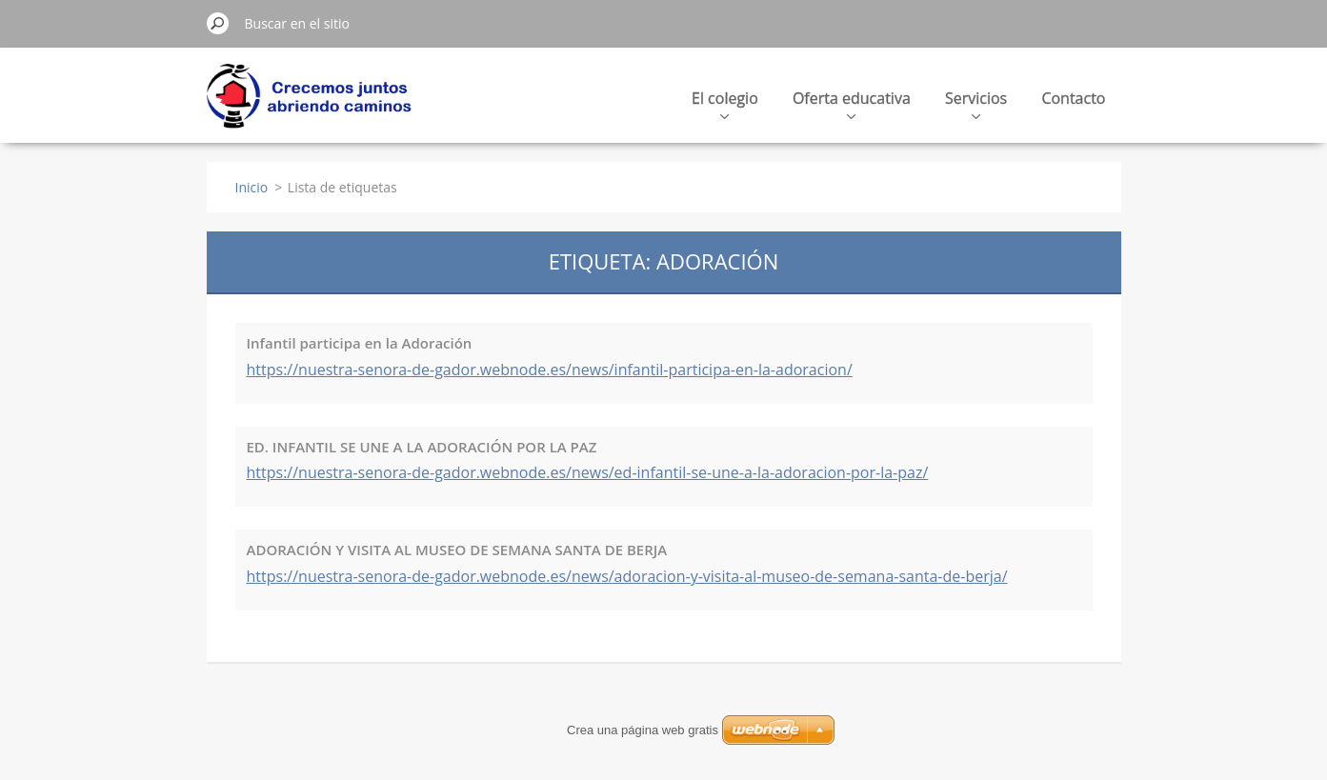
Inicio (252, 187)
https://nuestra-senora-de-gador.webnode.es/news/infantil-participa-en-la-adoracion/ (550, 369)
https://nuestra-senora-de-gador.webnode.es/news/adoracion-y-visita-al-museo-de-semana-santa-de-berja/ (627, 576)
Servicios (976, 103)
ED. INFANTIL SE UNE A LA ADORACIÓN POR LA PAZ (422, 446)
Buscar (218, 23)
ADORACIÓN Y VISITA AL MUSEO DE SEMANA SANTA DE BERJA (457, 549)
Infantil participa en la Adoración (359, 342)
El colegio (725, 103)
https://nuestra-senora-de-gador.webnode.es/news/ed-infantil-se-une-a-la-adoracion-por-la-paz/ (588, 472)
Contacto (1073, 98)
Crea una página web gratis (642, 730)
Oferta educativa (851, 103)
